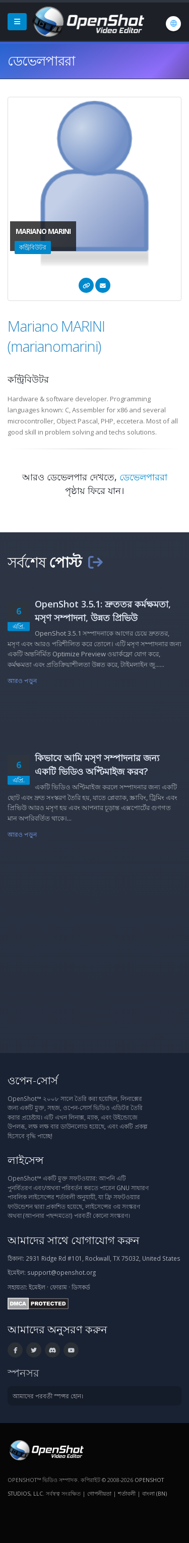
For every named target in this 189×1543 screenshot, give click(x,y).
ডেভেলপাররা (143, 477)
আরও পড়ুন (22, 680)
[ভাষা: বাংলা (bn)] (173, 23)
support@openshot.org (61, 1272)
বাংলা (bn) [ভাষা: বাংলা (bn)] (154, 1493)
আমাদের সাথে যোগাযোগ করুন (74, 1239)
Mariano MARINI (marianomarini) (56, 336)
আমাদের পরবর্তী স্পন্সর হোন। (48, 1396)
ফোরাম (58, 1287)
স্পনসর (23, 1372)
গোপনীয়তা (99, 1493)
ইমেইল (37, 1287)
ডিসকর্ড (81, 1287)
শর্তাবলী (127, 1493)
